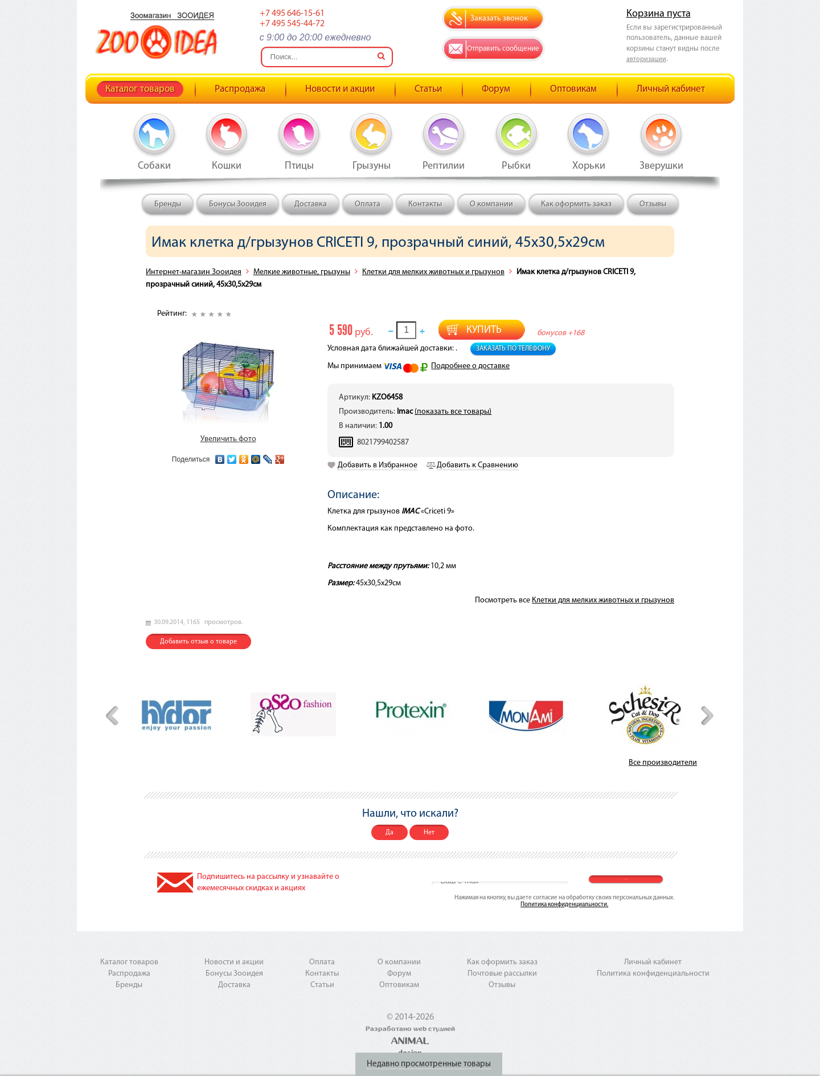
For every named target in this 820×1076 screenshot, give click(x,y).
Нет (429, 832)
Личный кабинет (671, 89)
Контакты (425, 204)
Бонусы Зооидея (237, 204)
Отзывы (652, 204)
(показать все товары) (453, 411)
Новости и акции (340, 89)
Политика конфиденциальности (653, 973)
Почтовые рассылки (502, 973)
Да (389, 832)
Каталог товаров (140, 89)
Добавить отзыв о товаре (198, 641)
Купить (484, 330)
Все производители (663, 763)
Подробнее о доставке (470, 366)
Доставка (310, 204)
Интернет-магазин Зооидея (193, 272)
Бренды (167, 204)
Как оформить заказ (576, 204)
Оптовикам (573, 89)
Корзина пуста (658, 14)
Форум (496, 89)
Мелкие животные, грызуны (301, 272)
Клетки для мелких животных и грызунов (433, 272)
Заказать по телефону (513, 348)
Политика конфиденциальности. (564, 905)
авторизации (646, 59)
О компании (491, 204)
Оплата (367, 204)
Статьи (428, 89)
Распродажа (240, 89)
